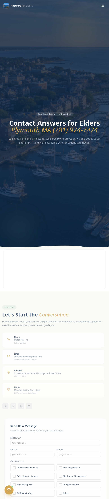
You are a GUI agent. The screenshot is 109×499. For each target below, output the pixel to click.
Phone (61, 449)
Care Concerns (18, 461)
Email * (15, 449)
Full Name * (17, 438)
